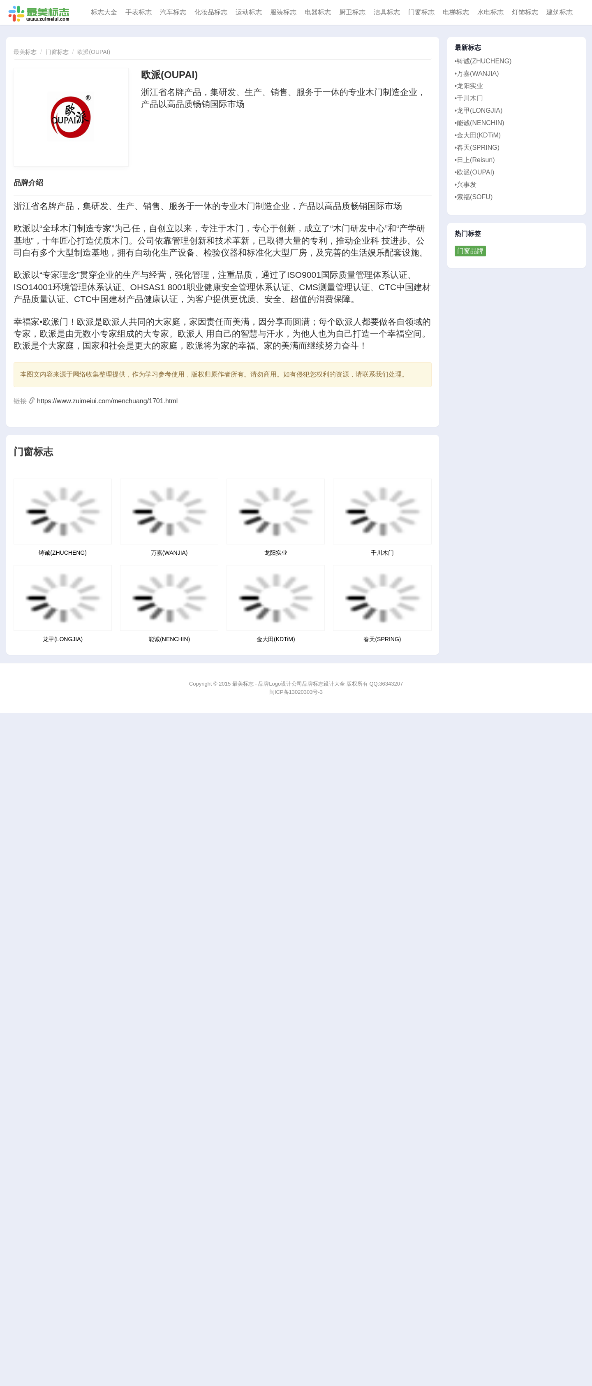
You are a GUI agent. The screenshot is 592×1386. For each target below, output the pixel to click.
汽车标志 (173, 12)
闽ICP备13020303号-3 (296, 692)
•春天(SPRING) (477, 147)
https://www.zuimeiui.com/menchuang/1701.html (107, 401)
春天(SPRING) (382, 639)
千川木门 (382, 552)
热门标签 (468, 233)
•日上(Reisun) (475, 159)
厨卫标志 (352, 12)
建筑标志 (559, 12)
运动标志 (249, 12)
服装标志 (283, 12)
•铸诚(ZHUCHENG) (483, 61)
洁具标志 (387, 12)
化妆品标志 (210, 12)
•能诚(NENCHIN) (479, 122)
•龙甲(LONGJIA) (479, 110)
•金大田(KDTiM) (478, 135)
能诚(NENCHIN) (169, 639)
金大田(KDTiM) (276, 639)
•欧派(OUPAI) (475, 172)
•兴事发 (466, 184)
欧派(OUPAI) (93, 52)
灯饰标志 (525, 12)
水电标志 (490, 12)
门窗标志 (421, 12)
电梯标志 (456, 12)
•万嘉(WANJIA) (477, 73)
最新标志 (468, 47)
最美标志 (25, 52)
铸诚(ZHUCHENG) (63, 552)
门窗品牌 (470, 250)
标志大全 (104, 12)
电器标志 (318, 12)
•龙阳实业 (469, 85)
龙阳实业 (275, 552)
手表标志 (138, 12)
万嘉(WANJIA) (169, 552)
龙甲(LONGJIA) (63, 639)
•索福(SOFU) (474, 196)
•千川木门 (469, 98)
